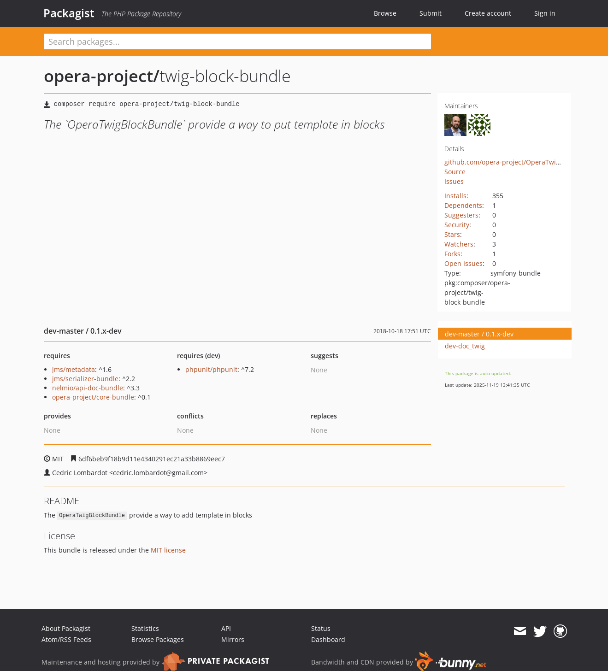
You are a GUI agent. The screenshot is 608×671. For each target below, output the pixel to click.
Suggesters (461, 215)
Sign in (544, 13)
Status (321, 628)
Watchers (458, 244)
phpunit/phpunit (211, 369)
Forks (452, 253)
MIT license (168, 550)
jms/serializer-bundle (85, 378)
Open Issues (463, 263)
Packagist (68, 13)
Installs (455, 195)
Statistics (145, 628)
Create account (488, 13)
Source (455, 171)
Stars (452, 234)
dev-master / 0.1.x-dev (479, 334)
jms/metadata (73, 369)
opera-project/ (101, 76)
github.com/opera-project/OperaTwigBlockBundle (521, 162)
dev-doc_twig (465, 345)
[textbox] (237, 41)
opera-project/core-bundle (93, 397)
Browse (385, 13)
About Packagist (65, 628)
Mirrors (232, 639)
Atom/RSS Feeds (66, 639)
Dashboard (328, 639)
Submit (430, 13)
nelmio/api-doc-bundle (87, 387)
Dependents (463, 205)
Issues (454, 181)
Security (456, 224)
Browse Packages (157, 639)
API (226, 628)
